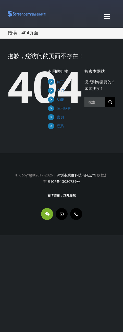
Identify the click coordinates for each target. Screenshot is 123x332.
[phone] (76, 214)
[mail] (62, 214)
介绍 (60, 90)
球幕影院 (69, 195)
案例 (60, 117)
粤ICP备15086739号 (63, 181)
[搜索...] (94, 102)
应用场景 (64, 108)
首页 (60, 81)
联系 (60, 125)
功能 (60, 99)
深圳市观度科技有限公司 (76, 175)
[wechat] (47, 214)
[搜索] (110, 102)
